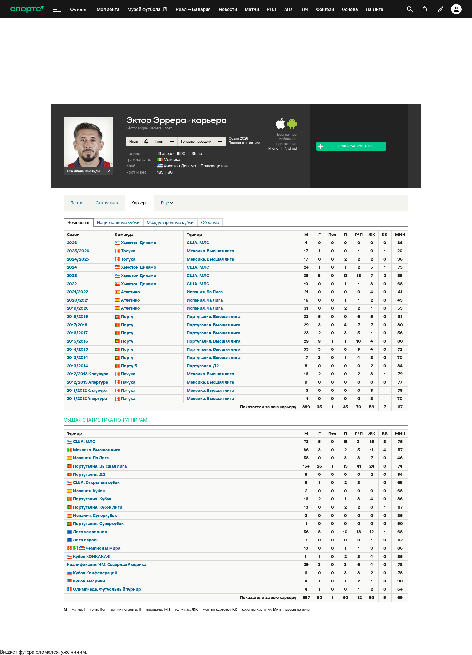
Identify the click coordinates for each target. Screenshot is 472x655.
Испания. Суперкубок (95, 515)
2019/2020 (78, 308)
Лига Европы (86, 540)
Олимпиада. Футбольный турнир (107, 589)
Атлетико (130, 292)
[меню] (57, 9)
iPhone (273, 148)
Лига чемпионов (90, 532)
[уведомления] (425, 9)
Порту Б (129, 366)
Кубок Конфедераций (95, 573)
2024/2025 (78, 259)
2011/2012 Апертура (87, 398)
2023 (72, 275)
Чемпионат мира (103, 548)
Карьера (139, 203)
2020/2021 (77, 300)
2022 (72, 283)
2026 (72, 242)
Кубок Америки (89, 581)
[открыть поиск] (410, 9)
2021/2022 (77, 292)
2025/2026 (78, 251)
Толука (128, 251)
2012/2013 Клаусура (87, 374)
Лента (76, 203)
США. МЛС (198, 242)
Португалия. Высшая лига (213, 316)
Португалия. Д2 (203, 366)
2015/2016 (77, 341)
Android (291, 148)
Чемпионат (79, 222)
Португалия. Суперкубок (98, 523)
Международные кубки (170, 222)
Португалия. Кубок (92, 499)
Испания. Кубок (89, 491)
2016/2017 (77, 333)
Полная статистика (244, 142)
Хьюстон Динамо (180, 166)
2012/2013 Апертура (87, 382)
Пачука (128, 374)
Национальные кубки (118, 222)
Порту (127, 316)
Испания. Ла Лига (205, 292)
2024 (72, 267)
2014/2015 (77, 349)
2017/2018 (77, 325)
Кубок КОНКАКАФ (91, 556)
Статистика (107, 203)
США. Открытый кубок (96, 482)
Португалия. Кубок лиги (97, 507)
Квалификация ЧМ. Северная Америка (106, 564)
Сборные (210, 222)
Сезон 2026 (238, 138)
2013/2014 (77, 357)
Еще (167, 203)
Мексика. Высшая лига (210, 251)
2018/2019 (77, 316)
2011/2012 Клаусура (87, 390)
